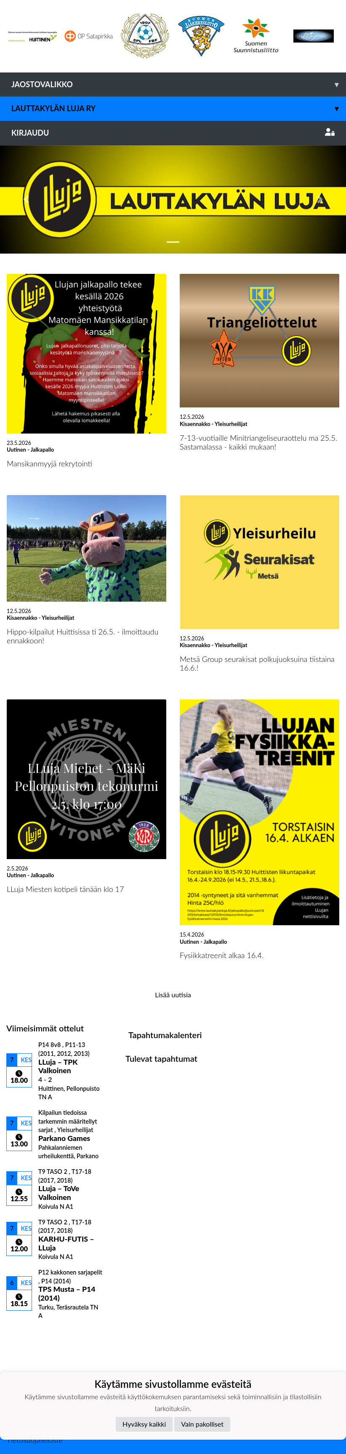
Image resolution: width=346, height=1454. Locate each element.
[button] (26, 199)
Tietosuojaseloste (34, 1439)
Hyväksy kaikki (144, 1424)
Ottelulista (27, 1334)
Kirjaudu (173, 132)
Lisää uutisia (173, 995)
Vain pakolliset (202, 1424)
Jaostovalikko (178, 84)
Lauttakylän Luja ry (178, 108)
